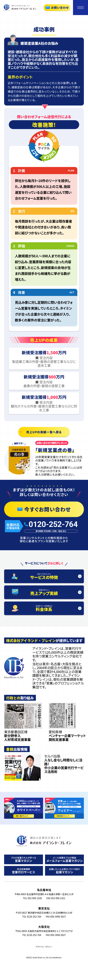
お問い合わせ (60, 7)
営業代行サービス (23, 870)
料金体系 (44, 608)
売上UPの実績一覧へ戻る (44, 432)
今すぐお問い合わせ (47, 509)
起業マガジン (64, 870)
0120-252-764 (53, 524)
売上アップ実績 (44, 592)
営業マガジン (23, 859)
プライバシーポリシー (44, 946)
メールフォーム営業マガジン (64, 859)
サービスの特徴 (44, 576)
